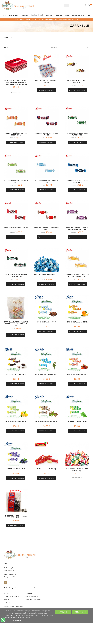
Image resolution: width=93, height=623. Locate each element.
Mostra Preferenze (15, 620)
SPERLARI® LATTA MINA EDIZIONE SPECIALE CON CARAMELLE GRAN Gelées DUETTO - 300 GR (16, 82)
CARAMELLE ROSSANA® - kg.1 (46, 469)
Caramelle (8, 37)
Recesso (6, 599)
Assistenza (29, 603)
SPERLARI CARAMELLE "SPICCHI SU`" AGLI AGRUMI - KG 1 (77, 275)
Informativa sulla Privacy (33, 599)
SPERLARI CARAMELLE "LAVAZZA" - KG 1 (46, 228)
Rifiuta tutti (80, 612)
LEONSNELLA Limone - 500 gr (15, 421)
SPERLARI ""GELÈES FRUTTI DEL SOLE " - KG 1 (16, 134)
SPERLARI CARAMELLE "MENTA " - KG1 (16, 181)
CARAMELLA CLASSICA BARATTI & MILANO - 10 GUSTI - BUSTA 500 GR (16, 323)
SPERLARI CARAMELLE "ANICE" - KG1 (46, 181)
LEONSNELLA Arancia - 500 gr (77, 322)
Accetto (63, 612)
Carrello (6, 593)
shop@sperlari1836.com (11, 577)
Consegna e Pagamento (11, 596)
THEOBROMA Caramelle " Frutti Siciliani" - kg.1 (77, 469)
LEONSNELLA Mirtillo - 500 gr (16, 469)
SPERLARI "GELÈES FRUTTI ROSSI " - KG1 (46, 134)
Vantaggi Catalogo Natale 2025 (13, 606)
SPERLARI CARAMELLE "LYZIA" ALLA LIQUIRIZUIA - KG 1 (77, 228)
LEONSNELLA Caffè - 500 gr (16, 374)
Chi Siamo (29, 593)
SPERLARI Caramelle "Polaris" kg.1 (46, 275)
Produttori (7, 603)
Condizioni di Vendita (32, 596)
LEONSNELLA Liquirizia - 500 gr (46, 421)
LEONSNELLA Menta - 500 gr (77, 421)
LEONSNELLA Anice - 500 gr (46, 322)
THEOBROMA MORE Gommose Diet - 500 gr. (16, 517)
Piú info (7, 620)
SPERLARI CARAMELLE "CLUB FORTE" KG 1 (77, 181)
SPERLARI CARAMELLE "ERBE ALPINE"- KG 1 (77, 134)
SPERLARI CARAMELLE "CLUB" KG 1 (16, 228)
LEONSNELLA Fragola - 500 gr (77, 374)
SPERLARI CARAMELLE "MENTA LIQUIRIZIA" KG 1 (16, 275)
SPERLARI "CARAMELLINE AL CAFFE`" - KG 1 (77, 82)
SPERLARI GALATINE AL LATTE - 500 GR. (46, 82)
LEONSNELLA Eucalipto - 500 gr (46, 374)
